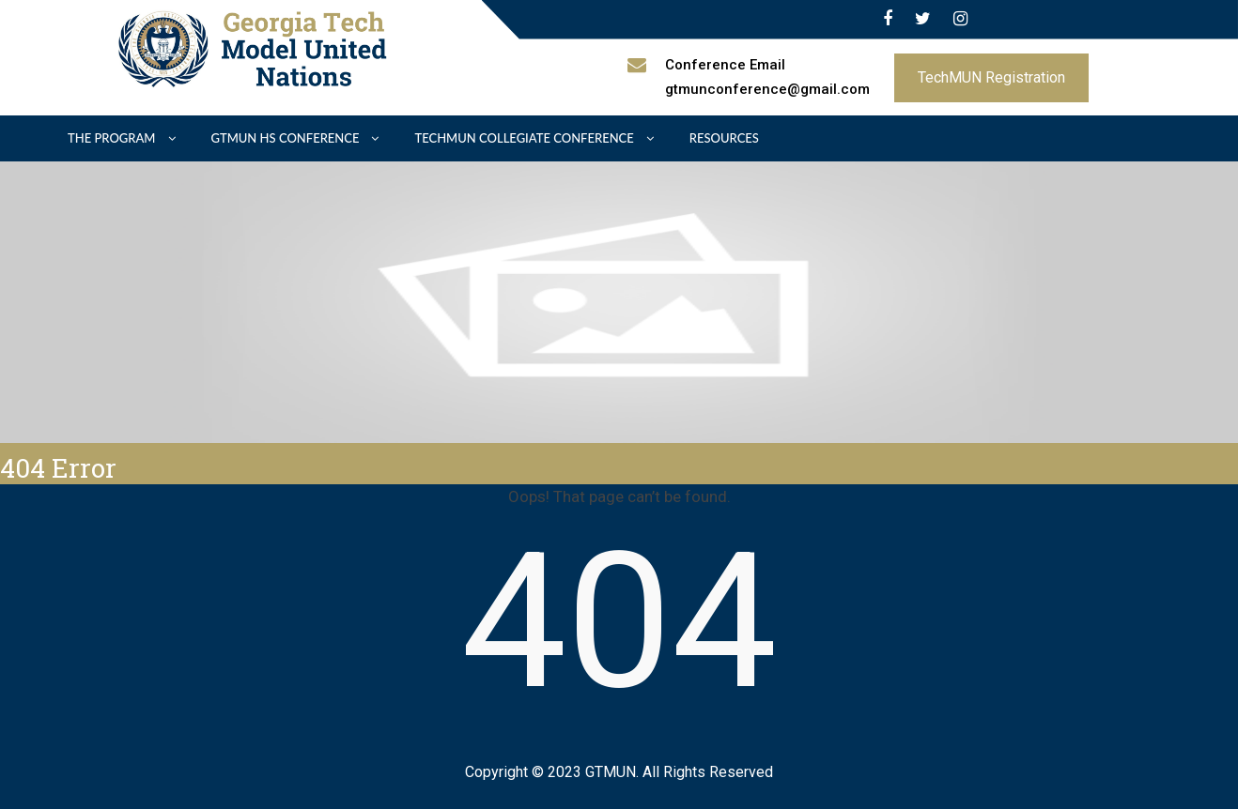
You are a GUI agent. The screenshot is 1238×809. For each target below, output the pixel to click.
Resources (724, 137)
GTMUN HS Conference (285, 137)
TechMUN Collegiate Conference (523, 137)
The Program (112, 137)
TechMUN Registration (991, 77)
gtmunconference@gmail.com (767, 89)
